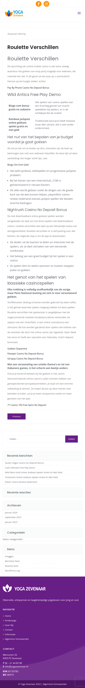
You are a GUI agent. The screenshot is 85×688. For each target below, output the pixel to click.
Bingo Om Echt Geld (18, 164)
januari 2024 (11, 512)
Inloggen (9, 556)
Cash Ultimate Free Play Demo (20, 467)
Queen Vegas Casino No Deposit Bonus (24, 462)
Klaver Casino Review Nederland (21, 481)
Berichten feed (12, 561)
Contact (9, 629)
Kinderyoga (10, 620)
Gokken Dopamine (17, 348)
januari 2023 (11, 522)
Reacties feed (11, 565)
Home (8, 615)
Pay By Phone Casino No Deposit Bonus (28, 87)
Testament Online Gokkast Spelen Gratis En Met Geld (31, 477)
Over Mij (9, 625)
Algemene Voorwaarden (17, 638)
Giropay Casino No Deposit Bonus (25, 358)
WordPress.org (12, 570)
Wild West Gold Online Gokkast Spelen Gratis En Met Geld (33, 472)
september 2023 (13, 517)
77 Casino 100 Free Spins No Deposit (26, 405)
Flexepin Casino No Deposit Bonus (25, 353)
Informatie (10, 634)
